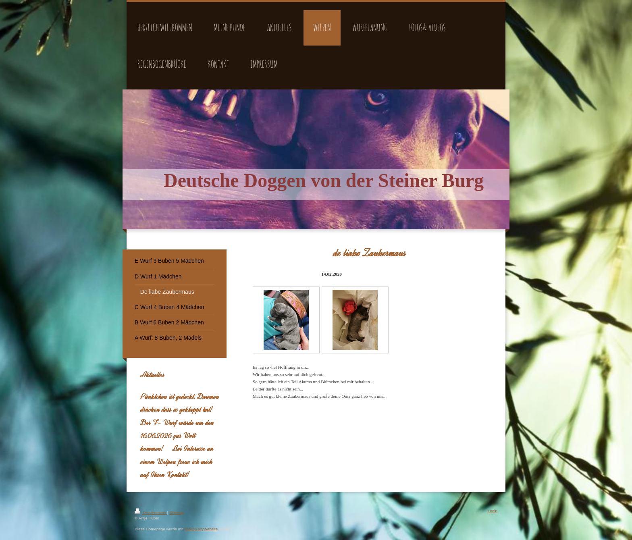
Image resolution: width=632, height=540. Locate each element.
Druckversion (151, 512)
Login (492, 511)
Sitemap (176, 512)
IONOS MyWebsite (201, 529)
